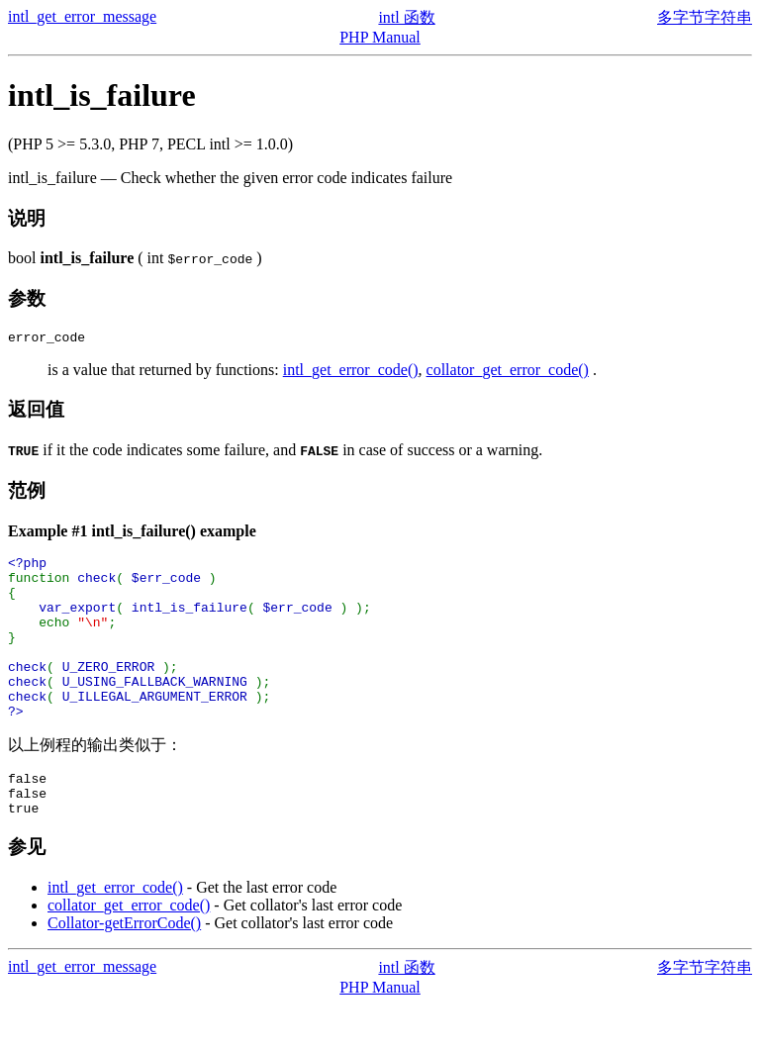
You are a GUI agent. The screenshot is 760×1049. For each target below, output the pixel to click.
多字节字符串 (704, 17)
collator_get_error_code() (508, 372)
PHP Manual (380, 37)
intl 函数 (406, 17)
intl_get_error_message (82, 16)
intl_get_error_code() (351, 372)
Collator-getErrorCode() (124, 967)
